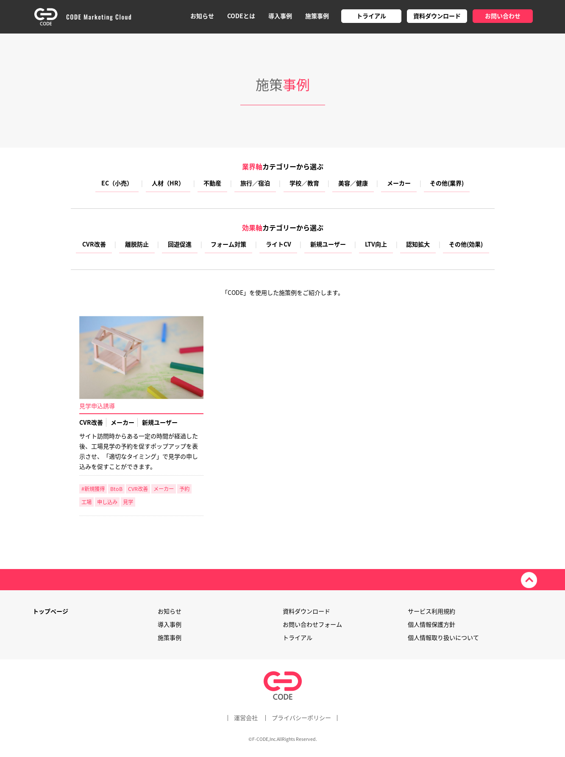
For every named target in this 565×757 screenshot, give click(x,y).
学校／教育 (304, 184)
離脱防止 (137, 245)
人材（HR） (168, 184)
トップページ (50, 611)
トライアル (371, 15)
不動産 (212, 184)
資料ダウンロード (437, 15)
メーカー (399, 184)
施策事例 (317, 15)
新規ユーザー (328, 245)
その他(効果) (466, 245)
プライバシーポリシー (301, 718)
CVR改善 (94, 245)
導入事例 (280, 15)
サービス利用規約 (431, 611)
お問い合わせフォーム (312, 624)
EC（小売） (117, 184)
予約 (184, 489)
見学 (128, 502)
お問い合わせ (502, 15)
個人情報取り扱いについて (443, 637)
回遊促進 (180, 245)
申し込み (107, 502)
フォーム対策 (228, 245)
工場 (86, 502)
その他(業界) (447, 184)
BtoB (116, 489)
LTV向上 (376, 245)
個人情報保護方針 (431, 624)
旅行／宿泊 (255, 184)
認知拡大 (418, 245)
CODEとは (241, 15)
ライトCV (278, 245)
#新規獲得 (93, 489)
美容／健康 (353, 184)
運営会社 (246, 718)
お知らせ (202, 15)
